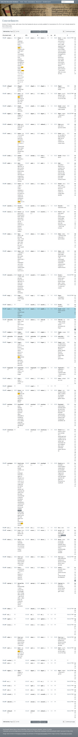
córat (19, 192)
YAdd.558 (69, 556)
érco (75, 473)
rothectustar (21, 146)
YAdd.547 (69, 663)
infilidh (63, 49)
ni (19, 101)
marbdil (19, 417)
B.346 (15, 567)
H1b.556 (27, 429)
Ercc (59, 527)
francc (62, 591)
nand (64, 235)
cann (23, 276)
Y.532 (68, 429)
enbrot (32, 319)
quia (75, 697)
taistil (19, 492)
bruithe (22, 339)
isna (62, 541)
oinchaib (62, 433)
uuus (20, 81)
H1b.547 (27, 319)
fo (58, 39)
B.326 (15, 211)
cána (75, 666)
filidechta (20, 579)
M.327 (55, 332)
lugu (22, 89)
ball (22, 107)
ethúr (19, 380)
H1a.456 (4, 124)
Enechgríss (20, 499)
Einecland (60, 404)
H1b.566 (27, 618)
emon (8, 38)
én (19, 135)
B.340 (15, 404)
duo (18, 83)
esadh (42, 309)
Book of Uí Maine (21, 733)
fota (19, 169)
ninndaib (60, 465)
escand (32, 275)
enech (20, 465)
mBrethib (20, 543)
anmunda (20, 111)
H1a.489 (4, 624)
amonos (63, 68)
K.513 (38, 86)
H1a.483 (4, 556)
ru (62, 431)
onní (19, 604)
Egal (75, 685)
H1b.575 (27, 685)
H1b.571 (27, 663)
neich (59, 476)
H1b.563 (27, 583)
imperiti (19, 270)
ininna (19, 500)
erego (22, 298)
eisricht (9, 206)
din (18, 39)
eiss (64, 183)
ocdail (61, 284)
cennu (62, 590)
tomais (19, 590)
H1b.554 (27, 390)
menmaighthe (61, 261)
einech (59, 431)
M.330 (55, 367)
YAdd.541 (69, 614)
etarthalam (61, 220)
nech (75, 717)
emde (8, 155)
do (20, 117)
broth (22, 324)
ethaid (19, 381)
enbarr (9, 390)
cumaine (60, 168)
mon (19, 73)
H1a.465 (4, 274)
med (75, 696)
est (21, 127)
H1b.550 (27, 342)
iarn (23, 539)
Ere (18, 527)
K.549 (38, 614)
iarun (63, 539)
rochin (63, 374)
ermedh (43, 694)
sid (62, 310)
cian (64, 431)
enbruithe (10, 319)
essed (59, 310)
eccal (8, 685)
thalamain (60, 224)
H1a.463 (4, 233)
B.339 (15, 390)
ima (18, 546)
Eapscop (60, 583)
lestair (19, 280)
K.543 (38, 530)
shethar (19, 489)
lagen (62, 176)
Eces (75, 567)
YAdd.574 (69, 37)
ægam (20, 269)
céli (22, 489)
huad (19, 532)
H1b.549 (27, 336)
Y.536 (68, 539)
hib (23, 201)
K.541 (38, 463)
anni (65, 436)
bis (58, 284)
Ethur (19, 378)
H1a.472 (4, 342)
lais (21, 103)
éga (75, 620)
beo (62, 235)
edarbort (9, 386)
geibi (59, 479)
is (64, 64)
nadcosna (60, 414)
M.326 (55, 319)
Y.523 (68, 319)
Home (21, 2)
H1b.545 (27, 304)
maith (19, 247)
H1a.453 (4, 93)
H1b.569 (27, 93)
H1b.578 (27, 701)
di (21, 289)
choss (19, 283)
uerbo (19, 298)
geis (64, 211)
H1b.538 (27, 183)
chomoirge (20, 521)
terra (22, 213)
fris (61, 415)
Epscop (19, 602)
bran (59, 174)
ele (22, 198)
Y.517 (68, 233)
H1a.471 (4, 336)
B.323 (15, 163)
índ (18, 507)
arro (64, 54)
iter (20, 91)
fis (21, 577)
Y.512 (68, 155)
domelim (21, 253)
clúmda (19, 151)
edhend (43, 124)
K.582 (38, 37)
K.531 (38, 319)
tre (63, 286)
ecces (8, 567)
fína (22, 590)
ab (21, 126)
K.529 (38, 304)
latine (19, 216)
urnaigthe (20, 165)
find (19, 179)
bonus (19, 347)
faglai (59, 473)
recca (63, 430)
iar (75, 107)
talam (59, 221)
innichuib (60, 407)
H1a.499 (4, 701)
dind (59, 65)
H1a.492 (4, 660)
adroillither (20, 425)
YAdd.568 (69, 274)
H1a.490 (4, 637)
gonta (19, 118)
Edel (19, 163)
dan (59, 185)
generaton (60, 358)
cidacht (60, 140)
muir (61, 585)
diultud (61, 39)
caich (63, 417)
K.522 (38, 183)
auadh (59, 532)
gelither (20, 400)
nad (75, 451)
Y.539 (68, 583)
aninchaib (20, 409)
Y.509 (68, 124)
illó (18, 535)
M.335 (55, 429)
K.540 (38, 429)
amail (22, 483)
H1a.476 (4, 390)
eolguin (19, 115)
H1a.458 (4, 155)
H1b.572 (27, 113)
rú (75, 438)
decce (59, 157)
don (22, 196)
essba (8, 234)
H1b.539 (27, 205)
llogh (59, 535)
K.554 (38, 660)
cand (62, 278)
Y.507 (68, 106)
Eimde (59, 155)
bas (64, 409)
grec (23, 77)
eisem (8, 183)
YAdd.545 (69, 93)
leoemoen (60, 57)
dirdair (59, 256)
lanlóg (22, 420)
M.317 (55, 183)
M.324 (55, 304)
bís (21, 280)
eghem (42, 619)
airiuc (64, 572)
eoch (19, 412)
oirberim (20, 254)
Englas (59, 332)
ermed (9, 694)
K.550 (38, 618)
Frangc (22, 593)
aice (23, 179)
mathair (60, 141)
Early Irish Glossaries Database (9, 2)
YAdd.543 (69, 624)
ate (63, 141)
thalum (19, 223)
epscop (9, 583)
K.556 (38, 113)
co (18, 383)
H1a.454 (4, 106)
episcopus (20, 606)
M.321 (55, 251)
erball (8, 106)
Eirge (19, 295)
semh (19, 187)
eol (18, 117)
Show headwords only (7, 27)
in (61, 43)
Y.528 (68, 378)
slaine (59, 312)
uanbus (63, 393)
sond (75, 705)
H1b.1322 (27, 386)
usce (75, 321)
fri (18, 420)
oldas (62, 59)
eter (59, 223)
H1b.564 (27, 608)
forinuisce (20, 397)
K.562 (38, 701)
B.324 (15, 183)
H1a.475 (4, 386)
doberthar (60, 533)
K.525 (38, 233)
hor (20, 383)
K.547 (38, 583)
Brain (19, 171)
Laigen (19, 178)
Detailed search (47, 2)
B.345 (15, 556)
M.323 (55, 295)
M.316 (55, 163)
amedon (20, 59)
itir (19, 240)
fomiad (60, 419)
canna (19, 291)
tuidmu (60, 192)
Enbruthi (20, 336)
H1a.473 (4, 367)
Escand (19, 275)
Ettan (8, 557)
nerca (61, 471)
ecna (32, 625)
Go (75, 1)
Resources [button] (38, 2)
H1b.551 (27, 367)
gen (59, 347)
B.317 (15, 106)
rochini (19, 372)
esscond (9, 275)
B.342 (15, 527)
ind (21, 497)
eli (8, 614)
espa (19, 242)
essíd (23, 309)
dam (20, 185)
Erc (75, 527)
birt (62, 256)
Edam (19, 251)
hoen (19, 44)
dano (64, 38)
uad (21, 535)
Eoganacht (10, 367)
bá (23, 239)
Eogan (9, 342)
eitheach (9, 711)
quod (19, 98)
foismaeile (60, 442)
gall (59, 591)
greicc (59, 68)
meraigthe (20, 62)
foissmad (20, 491)
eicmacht (60, 569)
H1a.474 (4, 378)
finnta (19, 157)
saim (62, 185)
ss (19, 420)
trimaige (63, 174)
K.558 (38, 681)
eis (22, 93)
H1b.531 (27, 106)
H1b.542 (27, 251)
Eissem (60, 183)
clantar (63, 406)
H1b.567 (27, 624)
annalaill (62, 470)
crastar (60, 143)
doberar (20, 533)
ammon (22, 73)
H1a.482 (4, 539)
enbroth (43, 319)
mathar (19, 481)
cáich (21, 422)
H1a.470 (4, 332)
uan (20, 395)
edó (23, 251)
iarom (22, 504)
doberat (20, 173)
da (20, 221)
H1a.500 (4, 710)
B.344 (15, 539)
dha (61, 223)
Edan (75, 557)
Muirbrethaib (21, 586)
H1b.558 (27, 527)
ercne (8, 530)
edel (19, 174)
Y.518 (68, 251)
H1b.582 (27, 556)
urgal (32, 386)
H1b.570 (27, 660)
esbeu (63, 234)
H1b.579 (27, 710)
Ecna (75, 625)
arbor (19, 323)
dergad (19, 478)
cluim (75, 149)
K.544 (38, 539)
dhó (19, 51)
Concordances (31, 2)
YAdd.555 (69, 710)
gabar (19, 518)
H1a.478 (4, 429)
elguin (32, 113)
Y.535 (68, 530)
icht (18, 369)
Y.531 (68, 404)
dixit (19, 168)
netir (62, 237)
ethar (8, 378)
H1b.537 (27, 163)
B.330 (15, 295)
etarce (9, 211)
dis (75, 57)
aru (59, 434)
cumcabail (60, 297)
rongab (60, 438)
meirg (19, 549)
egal (32, 685)
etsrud (32, 702)
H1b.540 (27, 211)
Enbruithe (60, 336)
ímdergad (20, 473)
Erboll (59, 106)
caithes (19, 267)
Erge (75, 295)
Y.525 (68, 336)
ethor (32, 378)
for (20, 179)
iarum (62, 41)
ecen (59, 60)
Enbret (19, 319)
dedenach (63, 107)
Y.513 (68, 163)
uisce (20, 276)
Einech (59, 430)
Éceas (19, 567)
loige (62, 447)
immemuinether (62, 546)
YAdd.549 (69, 295)
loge (75, 455)
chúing (19, 198)
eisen (8, 133)
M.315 (55, 155)
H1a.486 (4, 608)
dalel (63, 44)
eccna (8, 625)
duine (22, 267)
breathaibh (61, 543)
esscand (60, 276)
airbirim (60, 253)
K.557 (38, 295)
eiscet (9, 304)
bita (19, 494)
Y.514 (68, 183)
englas (32, 332)
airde (19, 224)
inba (60, 237)
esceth (32, 304)
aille (21, 64)
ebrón (22, 544)
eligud (32, 86)
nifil (60, 235)
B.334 (15, 336)
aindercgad (61, 436)
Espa (19, 234)
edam (8, 251)
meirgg (60, 551)
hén (21, 149)
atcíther (20, 470)
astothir (60, 478)
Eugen (59, 342)
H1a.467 (4, 304)
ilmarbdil (60, 412)
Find (75, 179)
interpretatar (61, 216)
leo (22, 64)
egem (8, 619)
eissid (63, 309)
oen (60, 43)
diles (59, 411)
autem (59, 324)
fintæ (64, 155)
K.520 (38, 155)
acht (23, 49)
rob (18, 64)
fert (19, 100)
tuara (21, 264)
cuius (19, 561)
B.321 (15, 133)
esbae (32, 234)
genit (22, 51)
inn (62, 280)
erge (32, 295)
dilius (59, 446)
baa (75, 242)
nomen (59, 280)
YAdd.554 (69, 701)
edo (63, 251)
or (75, 380)
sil (58, 444)
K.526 (38, 251)
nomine (22, 561)
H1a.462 (4, 211)
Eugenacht (61, 367)
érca (20, 507)
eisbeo (19, 235)
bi (74, 89)
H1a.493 (4, 663)
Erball (19, 106)
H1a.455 (4, 113)
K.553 (38, 93)
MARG (19, 47)
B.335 (15, 342)
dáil (18, 281)
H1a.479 (4, 463)
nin (61, 138)
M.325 (55, 308)
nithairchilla (20, 207)
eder (59, 126)
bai (63, 530)
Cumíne (22, 168)
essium (21, 193)
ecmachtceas (21, 569)
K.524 (38, 211)
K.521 (38, 163)
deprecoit (60, 166)
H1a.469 (4, 319)
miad (75, 422)
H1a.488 (4, 618)
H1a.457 (4, 133)
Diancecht (20, 558)
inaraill (21, 505)
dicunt (63, 267)
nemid (19, 544)
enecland (33, 404)
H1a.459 (4, 163)
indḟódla (20, 508)
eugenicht (60, 369)
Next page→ (44, 31)
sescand (20, 288)
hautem (60, 352)
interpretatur (21, 215)
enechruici (33, 430)
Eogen (32, 342)
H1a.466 (4, 295)
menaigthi (60, 54)
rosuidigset (61, 47)
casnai (19, 419)
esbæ (42, 234)
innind (59, 466)
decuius (60, 561)
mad (59, 447)
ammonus (20, 78)
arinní (19, 406)
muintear (22, 546)
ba (22, 530)
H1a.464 (4, 251)
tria (21, 283)
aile (23, 513)
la (62, 207)
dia (63, 171)
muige (19, 176)
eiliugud (9, 86)
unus (19, 80)
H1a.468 (4, 308)
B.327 (15, 233)
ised (63, 419)
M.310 (55, 106)
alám (22, 419)
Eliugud (20, 86)
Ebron (19, 539)
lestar (63, 283)
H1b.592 (27, 274)
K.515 (38, 106)
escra (20, 588)
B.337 (15, 378)
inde (19, 398)
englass (9, 332)
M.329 (55, 342)
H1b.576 (27, 690)
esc (23, 275)
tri (23, 174)
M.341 (55, 567)
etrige (19, 229)
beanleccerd (61, 560)
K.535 (38, 367)
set (59, 73)
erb (8, 690)
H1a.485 (4, 583)
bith (19, 256)
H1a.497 (4, 690)
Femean (20, 181)
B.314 (15, 37)
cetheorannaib (61, 575)
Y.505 (68, 86)
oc (23, 193)
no (75, 141)
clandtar (20, 407)
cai (21, 599)
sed (22, 81)
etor (42, 378)
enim (59, 213)
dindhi (59, 349)
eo (23, 126)
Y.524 (68, 332)
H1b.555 (27, 404)
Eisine (59, 133)
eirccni (60, 530)
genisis (59, 350)
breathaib (60, 586)
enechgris (9, 463)
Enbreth (60, 319)
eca (75, 664)
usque (59, 321)
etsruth (43, 702)
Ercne (19, 530)
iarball (19, 107)
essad (32, 309)
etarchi (43, 211)
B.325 (15, 205)
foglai (62, 466)
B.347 (15, 583)
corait (19, 188)
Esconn (60, 275)
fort (22, 518)
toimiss (63, 588)
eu (21, 345)
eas (75, 97)
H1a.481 (4, 530)
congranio (20, 601)
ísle (23, 220)
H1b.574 (27, 681)
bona (20, 363)
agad (19, 476)
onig (19, 422)
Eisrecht (60, 206)
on (75, 616)
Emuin (19, 38)
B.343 (15, 530)
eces (32, 567)
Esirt (75, 93)
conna (63, 87)
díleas (19, 414)
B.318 (15, 113)
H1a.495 (4, 681)
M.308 (55, 86)
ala (64, 414)
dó (22, 533)
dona (22, 201)
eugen (19, 344)
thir (75, 481)
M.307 (55, 37)
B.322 (15, 155)
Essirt (19, 93)
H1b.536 (27, 155)
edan (32, 557)
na (21, 56)
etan (22, 563)
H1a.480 (4, 527)
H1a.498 (4, 694)
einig (75, 420)
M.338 (55, 530)
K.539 (38, 404)
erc (8, 527)
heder (19, 126)
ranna (19, 577)
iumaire (19, 226)
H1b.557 (27, 463)
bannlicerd (20, 560)
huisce (59, 278)
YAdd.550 (69, 681)
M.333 (55, 390)
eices (42, 567)
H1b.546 (27, 308)
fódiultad (20, 41)
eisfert (22, 100)
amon (59, 64)
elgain (9, 113)
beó (19, 237)
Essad (19, 309)
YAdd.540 (69, 608)
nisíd (20, 310)
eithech (33, 711)
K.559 (38, 685)
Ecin (75, 663)
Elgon (19, 113)
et (23, 98)
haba (75, 383)
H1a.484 (4, 567)
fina (64, 583)
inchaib (19, 468)
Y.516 (68, 211)
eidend (9, 124)
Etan (19, 557)
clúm (19, 148)
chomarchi (60, 481)
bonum (64, 345)
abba (19, 598)
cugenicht (60, 372)
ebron (8, 539)
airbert (19, 259)
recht (19, 209)
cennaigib (21, 591)
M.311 (55, 113)
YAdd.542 (69, 618)
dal (75, 278)
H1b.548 (27, 332)
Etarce (19, 211)
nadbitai (62, 444)
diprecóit (20, 166)
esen (32, 133)
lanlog (63, 415)
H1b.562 (27, 567)
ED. (22, 67)
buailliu (60, 56)
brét (22, 321)
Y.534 (68, 527)
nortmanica (20, 328)
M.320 (55, 233)
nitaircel (60, 207)
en (58, 135)
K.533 (38, 336)
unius (64, 72)
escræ (59, 588)
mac (63, 438)
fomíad (19, 424)
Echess (59, 567)
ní (21, 492)
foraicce (60, 179)
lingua (19, 329)
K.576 (38, 274)
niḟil (22, 235)
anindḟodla (20, 502)
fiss (59, 577)
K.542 (38, 527)
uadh (75, 532)
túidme (19, 195)
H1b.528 (27, 37)
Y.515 (68, 205)
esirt (32, 93)
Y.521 (68, 304)
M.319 (55, 211)
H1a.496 (4, 685)
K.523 (38, 205)
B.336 (15, 367)
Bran (21, 174)
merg (59, 547)
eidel (8, 163)
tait (64, 442)
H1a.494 (4, 670)
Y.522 (68, 308)
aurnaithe (60, 165)
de (18, 91)
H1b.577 (27, 694)
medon (64, 51)
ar (23, 62)
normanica (60, 326)
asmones (60, 67)
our (59, 380)
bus (21, 412)
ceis (18, 572)
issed (23, 424)
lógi (23, 495)
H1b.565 (27, 614)
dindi (75, 350)
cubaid (19, 504)
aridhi (59, 406)
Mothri (62, 169)
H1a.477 (4, 404)
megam (60, 266)
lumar (19, 153)
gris (63, 463)
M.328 (55, 336)
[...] (11, 38)
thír (18, 517)
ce (21, 117)
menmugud (61, 259)
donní (19, 353)
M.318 (55, 205)
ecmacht (21, 571)
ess (63, 93)
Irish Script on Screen (66, 733)
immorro (62, 347)
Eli (75, 614)
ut (23, 166)
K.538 (38, 390)
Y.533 (68, 463)
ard (75, 98)
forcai (22, 596)
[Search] (67, 2)
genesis (19, 355)
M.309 (55, 93)
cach (19, 264)
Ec (75, 681)
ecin (8, 663)
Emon (59, 38)
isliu (64, 221)
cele (63, 441)
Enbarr (19, 390)
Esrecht (20, 206)
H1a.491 (4, 648)
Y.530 (68, 390)
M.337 (55, 527)
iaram (22, 192)
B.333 (15, 332)
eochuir (33, 660)
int (18, 193)
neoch (61, 409)
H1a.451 (4, 37)
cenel (19, 371)
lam (59, 415)
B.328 (15, 251)
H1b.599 (27, 295)
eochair (9, 660)
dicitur (22, 216)
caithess (60, 264)
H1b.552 (27, 378)
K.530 (38, 308)
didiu (62, 64)
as (21, 75)
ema (75, 39)
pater (19, 599)
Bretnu (19, 289)
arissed (19, 312)
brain (59, 171)
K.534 (38, 342)
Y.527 (68, 367)
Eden (19, 124)
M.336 (55, 463)
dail (75, 612)
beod (63, 411)
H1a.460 (4, 183)
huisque (60, 392)
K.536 (38, 378)
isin (19, 75)
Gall (19, 593)
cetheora (20, 575)
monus (19, 77)
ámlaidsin (20, 190)
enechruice (10, 430)
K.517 (38, 124)
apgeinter (60, 46)
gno (75, 626)
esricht (32, 206)
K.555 (38, 663)
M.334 (55, 404)
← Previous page (35, 31)
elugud (60, 87)
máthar (21, 486)
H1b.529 (27, 86)
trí (22, 169)
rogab (19, 484)
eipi (19, 596)
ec (8, 681)
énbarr (19, 401)
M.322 (55, 274)
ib (21, 500)
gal (75, 687)
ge (23, 211)
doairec (19, 574)
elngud (19, 87)
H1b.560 (27, 539)
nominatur (20, 293)
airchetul (21, 565)
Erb (75, 690)
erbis (75, 691)
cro (21, 476)
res (75, 699)
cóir (21, 101)
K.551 (38, 624)
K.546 (38, 567)
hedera (19, 129)
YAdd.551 (69, 685)
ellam (8, 608)
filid (23, 56)
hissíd (22, 312)
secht (62, 446)
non (18, 81)
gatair (19, 515)
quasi (22, 124)
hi (58, 574)
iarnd (75, 541)
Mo (21, 169)
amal (62, 473)
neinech (60, 417)
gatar (64, 476)
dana (63, 193)
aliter (19, 594)
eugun (59, 376)
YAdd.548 (69, 113)
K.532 (38, 332)
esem (32, 183)
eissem (59, 190)
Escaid (59, 304)
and (19, 52)
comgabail (20, 297)
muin (19, 57)
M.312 (55, 124)
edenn (32, 124)
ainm (20, 278)
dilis (75, 452)
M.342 (55, 583)
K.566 (38, 556)
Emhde (19, 155)
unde (75, 65)
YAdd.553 (69, 694)
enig (20, 497)
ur (22, 381)
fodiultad (20, 95)
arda (64, 224)
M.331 (55, 378)
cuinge (19, 196)
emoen (19, 65)
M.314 (55, 133)
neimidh (60, 544)
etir (75, 240)
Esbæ (59, 234)
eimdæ (32, 155)
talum (19, 220)
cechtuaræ (60, 262)
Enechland (20, 404)
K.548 (38, 608)
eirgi (8, 295)
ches (64, 569)
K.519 (38, 133)
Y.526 (68, 342)
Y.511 (68, 133)
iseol (60, 115)
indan (59, 109)
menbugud (20, 262)
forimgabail (20, 60)
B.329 (15, 274)
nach (21, 513)
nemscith (60, 306)
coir (60, 98)
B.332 (15, 319)
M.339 (55, 539)
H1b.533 (27, 124)
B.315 (15, 86)
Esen (75, 133)
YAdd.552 (69, 690)
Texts (25, 2)
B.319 (15, 124)
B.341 (15, 463)
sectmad (20, 495)
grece (19, 213)
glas (21, 333)
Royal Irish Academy (42, 733)
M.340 (55, 556)
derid (19, 109)
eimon (62, 62)
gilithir (59, 398)
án (22, 507)
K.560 (38, 690)
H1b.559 (27, 530)
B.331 (15, 308)
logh (75, 535)
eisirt (8, 93)
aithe (75, 716)
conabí (19, 89)
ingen (21, 557)
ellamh (32, 608)
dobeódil (20, 415)
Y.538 (68, 567)
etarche (33, 211)
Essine (19, 133)
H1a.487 (4, 614)
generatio (20, 360)
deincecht (63, 558)
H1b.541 (27, 233)
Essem (19, 183)
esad (8, 309)
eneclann (9, 404)
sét (18, 513)
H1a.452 (4, 86)
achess (59, 572)
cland (21, 369)
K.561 (38, 694)
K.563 (38, 710)
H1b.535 (27, 133)
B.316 (15, 93)
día (23, 171)
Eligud (59, 86)
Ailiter (62, 60)
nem (63, 527)
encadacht (20, 140)
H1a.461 (4, 205)
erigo (62, 298)
